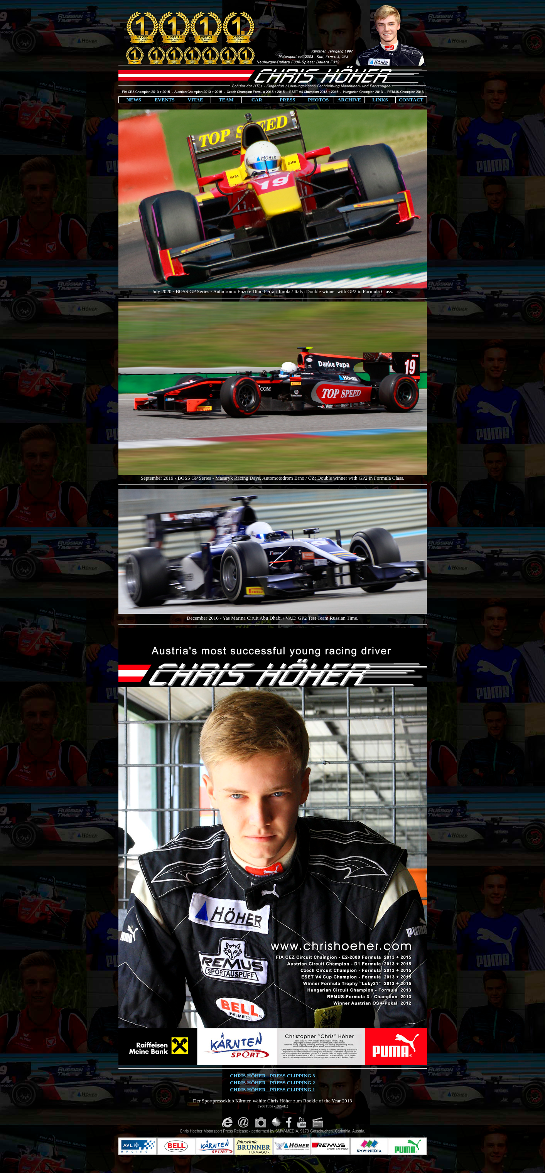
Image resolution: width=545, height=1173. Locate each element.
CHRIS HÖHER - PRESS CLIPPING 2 (272, 1082)
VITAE (195, 100)
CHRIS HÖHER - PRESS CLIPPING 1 (272, 1089)
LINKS (380, 100)
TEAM (226, 100)
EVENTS (165, 100)
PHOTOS (318, 100)
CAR (256, 100)
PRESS (287, 100)
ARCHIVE (349, 100)
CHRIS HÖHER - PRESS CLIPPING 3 (272, 1076)
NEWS (134, 100)
